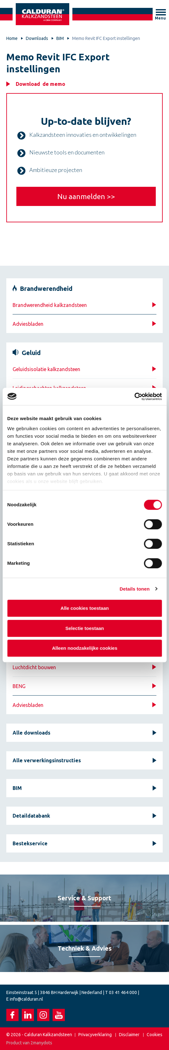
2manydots (41, 1042)
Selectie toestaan (84, 628)
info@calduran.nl (26, 999)
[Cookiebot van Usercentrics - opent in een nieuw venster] (134, 396)
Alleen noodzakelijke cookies (84, 648)
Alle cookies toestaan (84, 608)
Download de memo (40, 84)
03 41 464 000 (123, 992)
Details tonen (134, 589)
